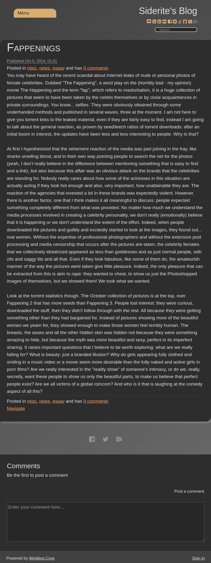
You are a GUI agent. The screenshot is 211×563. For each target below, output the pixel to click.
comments (95, 68)
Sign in (198, 558)
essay (59, 68)
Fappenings (34, 47)
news (44, 68)
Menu (23, 12)
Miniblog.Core (42, 558)
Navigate (16, 408)
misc (32, 68)
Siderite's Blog (168, 11)
